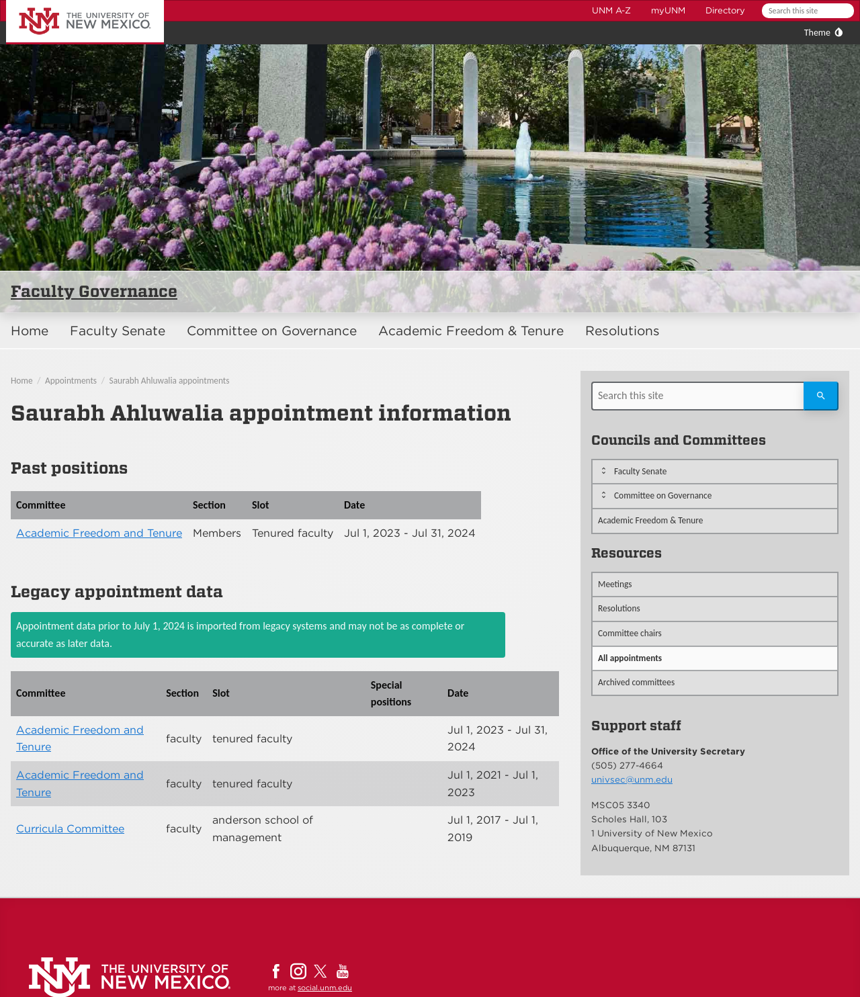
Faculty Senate (117, 331)
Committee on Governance (272, 331)
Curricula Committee (70, 828)
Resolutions (622, 331)
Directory (725, 10)
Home (29, 331)
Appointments (71, 380)
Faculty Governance (94, 291)
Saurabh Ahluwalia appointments (170, 380)
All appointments (630, 658)
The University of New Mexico (70, 2)
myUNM (668, 10)
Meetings (615, 584)
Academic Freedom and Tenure (99, 533)
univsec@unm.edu (632, 779)
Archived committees (636, 682)
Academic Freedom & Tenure (471, 331)
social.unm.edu (325, 987)
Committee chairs (630, 633)
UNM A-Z (611, 10)
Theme (817, 32)
